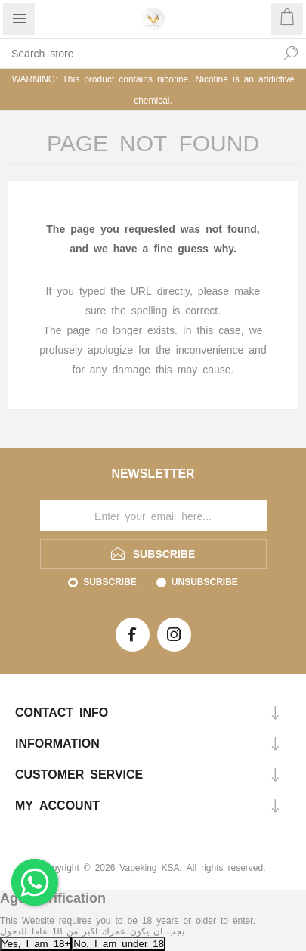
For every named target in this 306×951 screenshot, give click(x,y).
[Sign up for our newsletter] (153, 515)
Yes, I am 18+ (36, 943)
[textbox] (138, 53)
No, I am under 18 (118, 943)
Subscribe (110, 581)
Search (291, 53)
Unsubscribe (205, 581)
